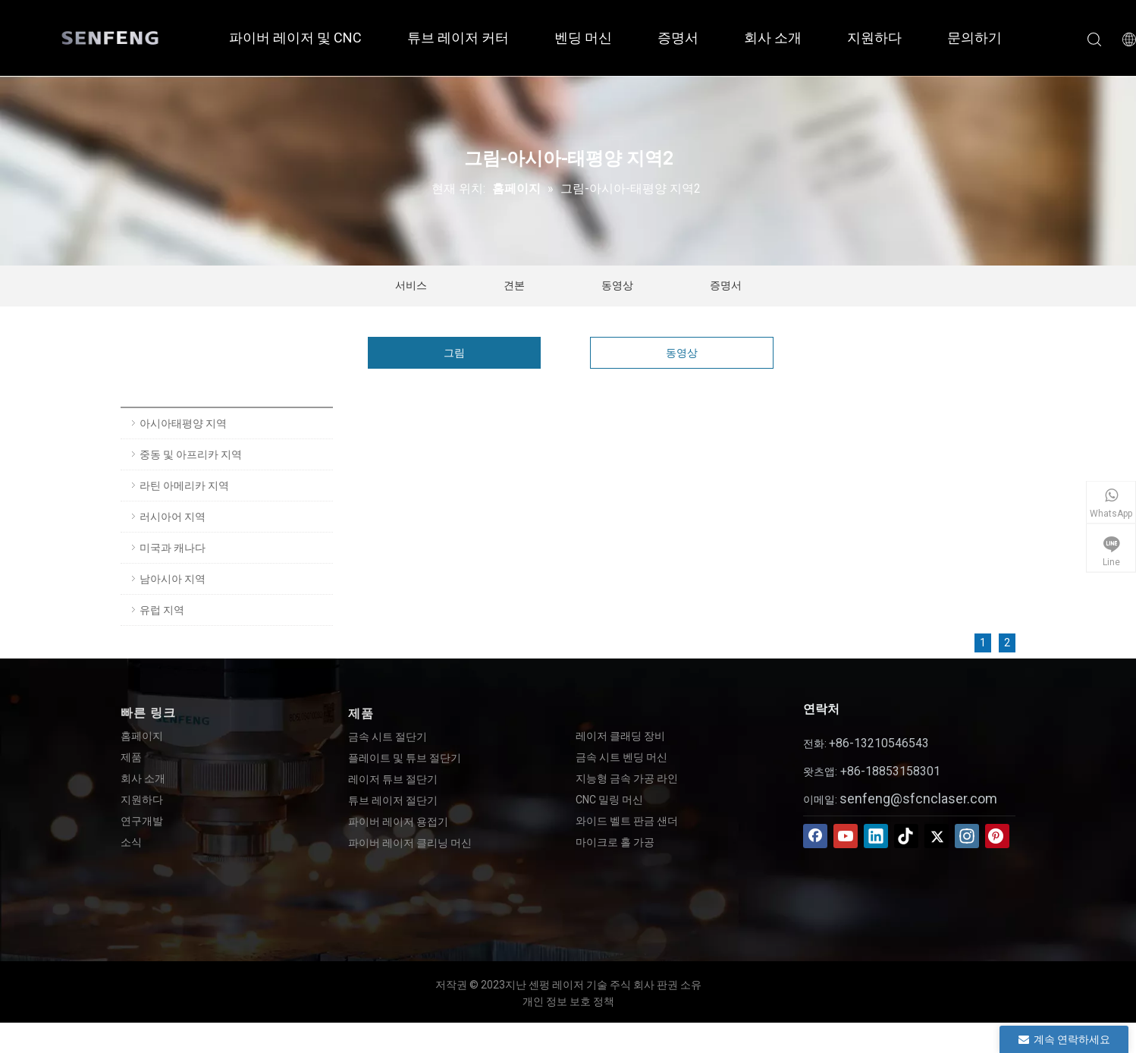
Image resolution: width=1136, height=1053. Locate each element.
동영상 (617, 285)
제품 (131, 757)
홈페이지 (142, 736)
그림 (454, 353)
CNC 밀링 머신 (609, 800)
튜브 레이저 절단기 (393, 800)
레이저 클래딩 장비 (620, 736)
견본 (514, 285)
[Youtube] (845, 836)
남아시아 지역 (173, 579)
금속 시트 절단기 (387, 737)
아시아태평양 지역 (183, 423)
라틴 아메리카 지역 (184, 485)
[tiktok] (906, 836)
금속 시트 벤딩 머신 (621, 757)
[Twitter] (936, 836)
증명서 (677, 38)
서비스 (411, 285)
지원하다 (874, 38)
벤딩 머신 (583, 38)
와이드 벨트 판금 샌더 (627, 821)
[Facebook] (815, 836)
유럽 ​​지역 (162, 610)
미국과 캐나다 (173, 548)
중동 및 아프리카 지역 (191, 454)
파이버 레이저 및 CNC (295, 38)
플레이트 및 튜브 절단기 (404, 758)
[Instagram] (967, 836)
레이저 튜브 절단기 (393, 779)
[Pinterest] (997, 836)
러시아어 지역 (173, 517)
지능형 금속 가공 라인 (627, 778)
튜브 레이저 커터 (458, 38)
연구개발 (142, 821)
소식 (131, 842)
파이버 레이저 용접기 (398, 822)
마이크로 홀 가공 (615, 842)
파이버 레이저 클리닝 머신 (410, 843)
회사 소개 (773, 38)
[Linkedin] (876, 836)
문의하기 (974, 38)
